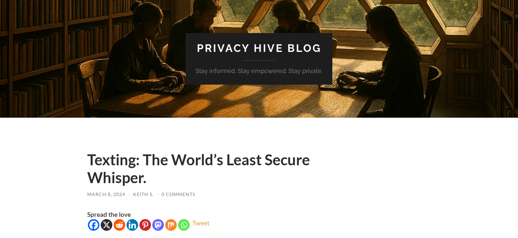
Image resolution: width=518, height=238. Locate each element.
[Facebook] (93, 225)
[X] (106, 225)
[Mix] (171, 225)
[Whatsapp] (184, 225)
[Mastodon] (158, 225)
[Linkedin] (132, 225)
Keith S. (143, 194)
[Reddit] (119, 225)
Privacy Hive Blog (259, 48)
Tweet (200, 223)
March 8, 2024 (106, 194)
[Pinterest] (145, 225)
